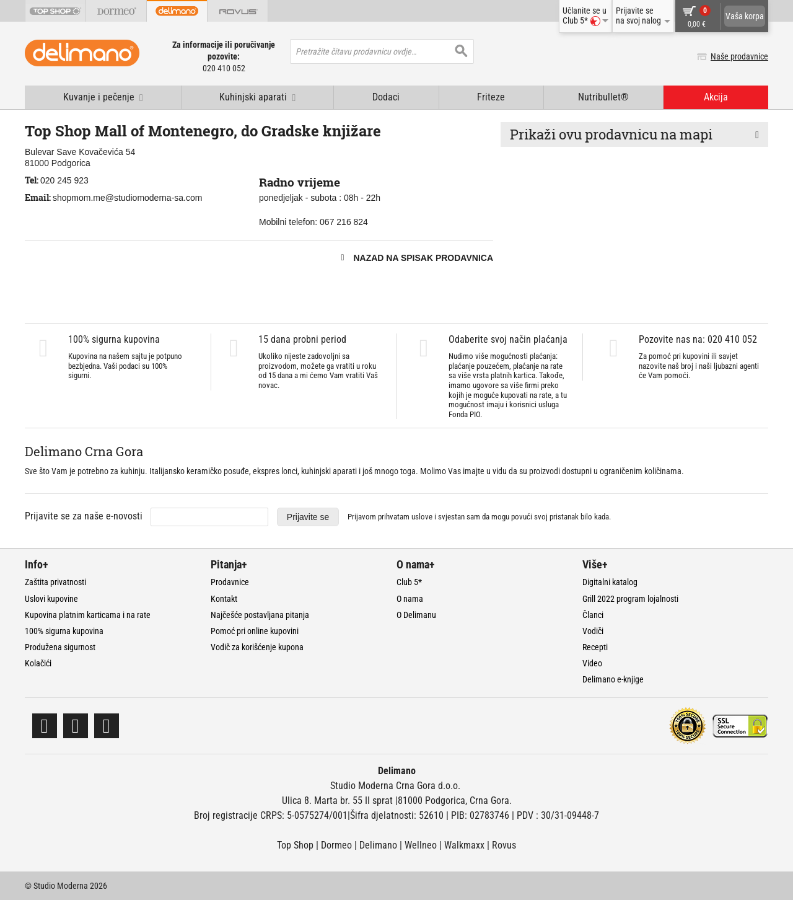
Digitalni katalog (609, 582)
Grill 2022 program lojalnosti (630, 599)
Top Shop (295, 845)
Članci (592, 615)
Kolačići (38, 663)
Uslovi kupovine (51, 599)
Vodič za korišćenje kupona (257, 647)
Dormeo (336, 845)
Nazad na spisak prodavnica (423, 258)
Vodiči (592, 631)
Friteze (491, 97)
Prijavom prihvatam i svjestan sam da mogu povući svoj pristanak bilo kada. (479, 517)
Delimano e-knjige (613, 679)
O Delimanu (416, 615)
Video (592, 663)
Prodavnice (230, 582)
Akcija (716, 97)
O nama (409, 599)
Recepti (595, 647)
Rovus (504, 845)
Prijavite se (308, 517)
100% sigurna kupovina (64, 631)
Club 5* (409, 582)
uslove (421, 516)
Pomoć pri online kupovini (255, 631)
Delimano (378, 845)
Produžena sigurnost (60, 647)
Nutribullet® (603, 97)
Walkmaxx (464, 845)
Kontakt (224, 599)
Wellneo (421, 845)
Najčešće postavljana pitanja (260, 615)
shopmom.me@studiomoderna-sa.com (127, 198)
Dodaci (386, 97)
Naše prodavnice (739, 56)
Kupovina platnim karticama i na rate (88, 615)
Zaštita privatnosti (55, 582)
